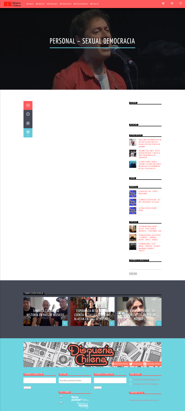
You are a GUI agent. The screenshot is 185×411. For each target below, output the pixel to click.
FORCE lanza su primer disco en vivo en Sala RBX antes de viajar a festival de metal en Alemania (150, 199)
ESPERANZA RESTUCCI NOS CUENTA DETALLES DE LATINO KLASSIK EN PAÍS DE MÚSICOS (92, 371)
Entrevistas (67, 3)
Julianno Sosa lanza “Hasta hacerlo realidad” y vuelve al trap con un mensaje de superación (149, 210)
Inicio (31, 3)
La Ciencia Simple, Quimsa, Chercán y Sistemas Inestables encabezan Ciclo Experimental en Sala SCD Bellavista (150, 221)
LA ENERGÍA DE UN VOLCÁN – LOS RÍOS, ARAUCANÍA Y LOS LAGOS (149, 257)
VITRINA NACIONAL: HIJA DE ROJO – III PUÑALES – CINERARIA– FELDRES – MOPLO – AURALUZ (150, 294)
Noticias (41, 3)
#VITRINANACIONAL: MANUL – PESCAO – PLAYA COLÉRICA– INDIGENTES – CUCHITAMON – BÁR (150, 285)
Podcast (96, 3)
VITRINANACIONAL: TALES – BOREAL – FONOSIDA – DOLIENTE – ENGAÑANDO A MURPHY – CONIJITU (150, 304)
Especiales (53, 3)
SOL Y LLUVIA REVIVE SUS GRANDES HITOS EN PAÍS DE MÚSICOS (139, 371)
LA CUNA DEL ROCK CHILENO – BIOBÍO (148, 266)
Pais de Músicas (82, 3)
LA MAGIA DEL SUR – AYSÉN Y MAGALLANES (148, 249)
